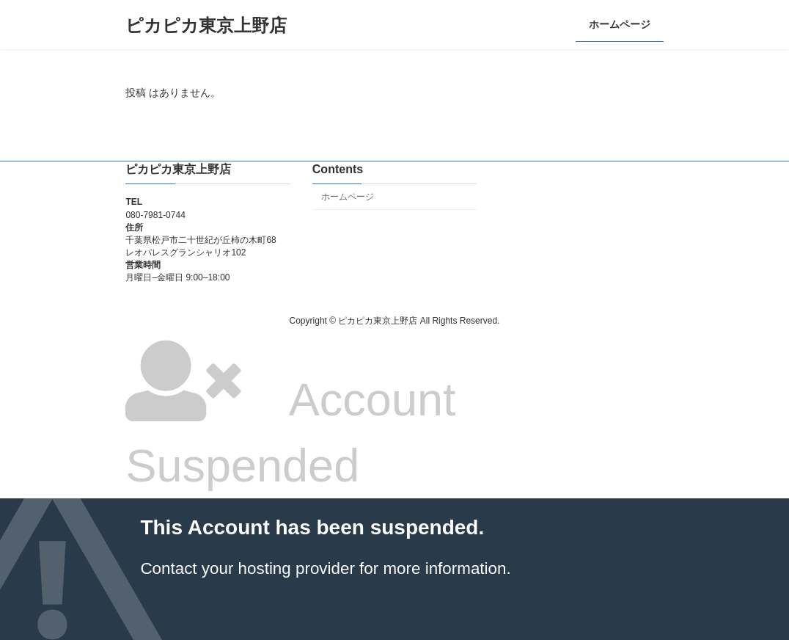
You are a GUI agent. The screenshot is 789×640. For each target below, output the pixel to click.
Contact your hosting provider (247, 568)
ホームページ (347, 197)
